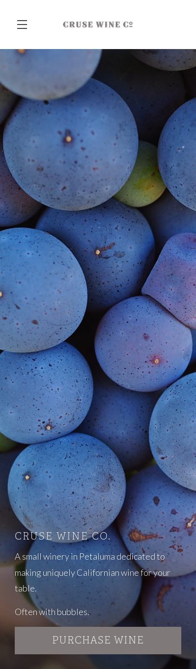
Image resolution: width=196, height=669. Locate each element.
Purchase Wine (98, 640)
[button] (24, 24)
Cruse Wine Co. (98, 24)
